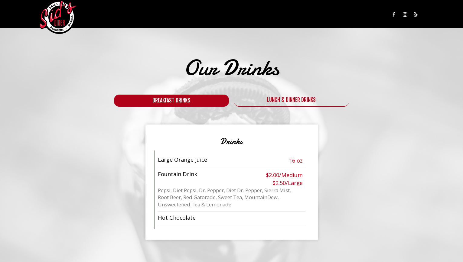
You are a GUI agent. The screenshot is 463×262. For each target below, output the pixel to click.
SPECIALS (288, 15)
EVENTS (309, 15)
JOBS (353, 15)
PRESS (370, 15)
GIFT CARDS (332, 15)
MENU (249, 15)
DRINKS (267, 15)
